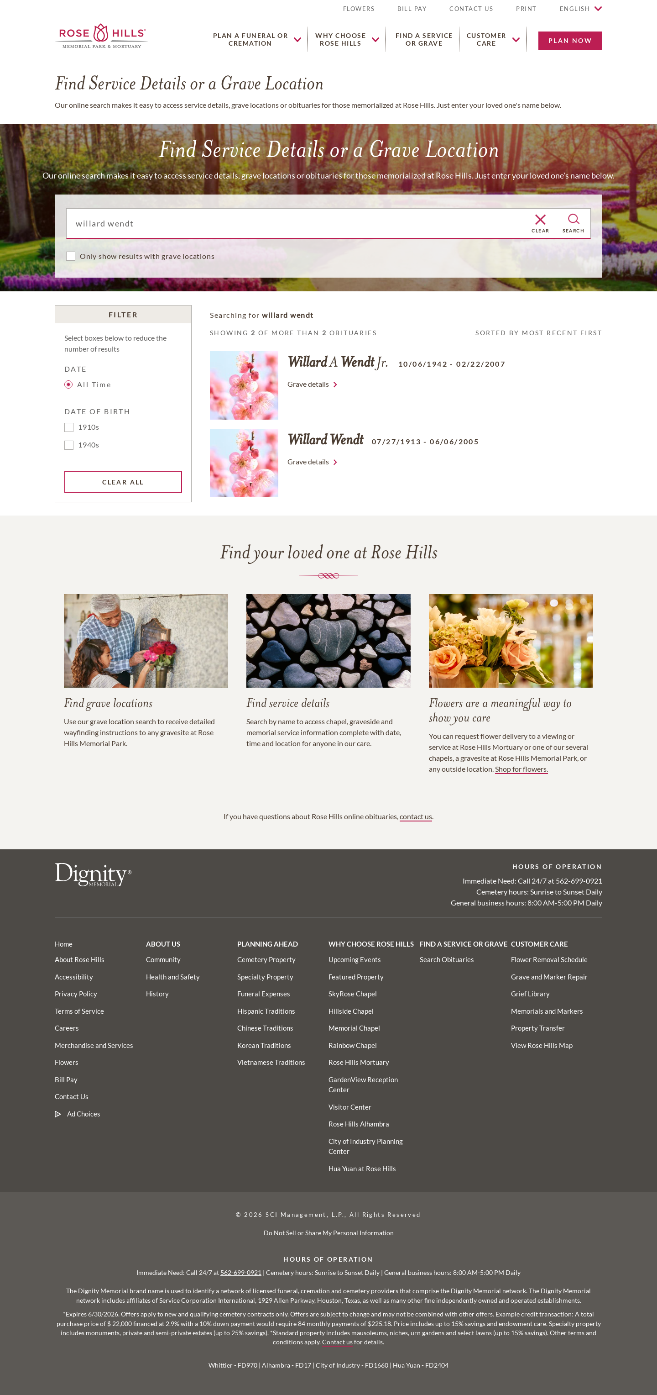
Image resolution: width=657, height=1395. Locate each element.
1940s (88, 444)
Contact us (337, 1342)
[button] (526, 12)
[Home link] (101, 34)
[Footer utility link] (163, 959)
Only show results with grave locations (147, 256)
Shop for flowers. (521, 768)
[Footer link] (64, 944)
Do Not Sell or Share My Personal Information (329, 1233)
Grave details (308, 383)
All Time (89, 384)
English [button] (575, 8)
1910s (88, 426)
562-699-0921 (579, 880)
